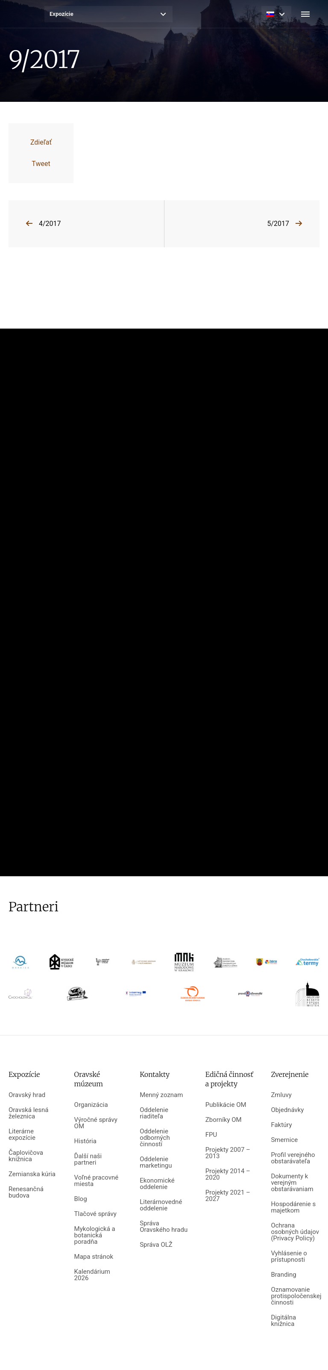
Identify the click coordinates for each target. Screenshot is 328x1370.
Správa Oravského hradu (163, 1226)
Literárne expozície (22, 1134)
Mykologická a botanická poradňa (94, 1235)
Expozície (61, 14)
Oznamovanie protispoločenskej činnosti (295, 1296)
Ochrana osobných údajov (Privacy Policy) (295, 1232)
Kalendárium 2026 (92, 1275)
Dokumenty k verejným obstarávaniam (292, 1182)
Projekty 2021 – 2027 (227, 1195)
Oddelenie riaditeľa (154, 1113)
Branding (283, 1275)
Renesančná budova (26, 1192)
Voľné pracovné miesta (96, 1180)
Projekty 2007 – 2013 (227, 1153)
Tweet (41, 164)
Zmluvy (281, 1095)
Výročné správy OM (95, 1123)
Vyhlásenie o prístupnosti (289, 1256)
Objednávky (287, 1110)
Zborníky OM (223, 1120)
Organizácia (91, 1105)
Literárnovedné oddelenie (161, 1205)
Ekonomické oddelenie (157, 1183)
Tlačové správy (95, 1214)
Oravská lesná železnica (28, 1113)
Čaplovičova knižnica (26, 1156)
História (85, 1141)
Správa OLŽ (156, 1245)
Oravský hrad (27, 1095)
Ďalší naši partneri (88, 1159)
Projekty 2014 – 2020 (227, 1174)
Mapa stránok (94, 1257)
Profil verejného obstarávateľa (293, 1158)
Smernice (284, 1140)
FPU (211, 1135)
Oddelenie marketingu (156, 1162)
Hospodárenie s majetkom (293, 1207)
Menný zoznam (161, 1095)
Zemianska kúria (32, 1174)
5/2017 (278, 223)
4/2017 (50, 223)
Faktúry (281, 1125)
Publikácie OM (225, 1105)
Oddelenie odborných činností (155, 1138)
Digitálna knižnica (283, 1320)
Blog (80, 1199)
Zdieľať (41, 142)
